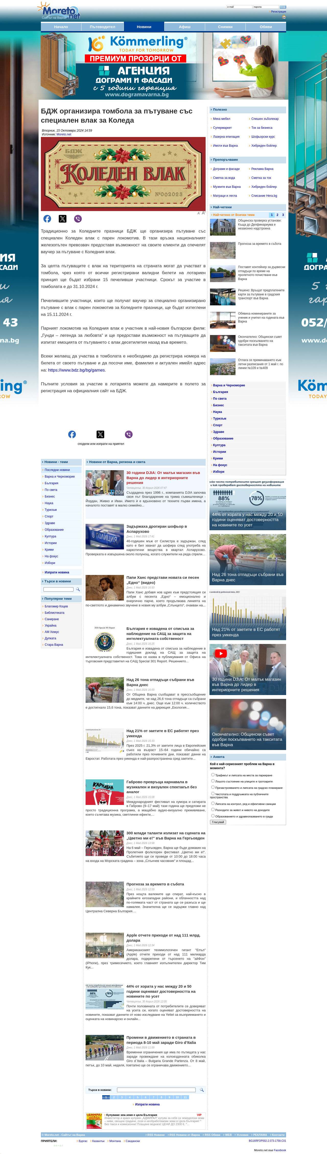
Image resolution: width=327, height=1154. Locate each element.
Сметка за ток (260, 178)
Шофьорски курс (262, 137)
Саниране (52, 619)
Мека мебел (220, 119)
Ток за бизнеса (260, 128)
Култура (50, 536)
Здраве (50, 523)
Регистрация (278, 11)
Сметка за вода (223, 178)
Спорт (49, 516)
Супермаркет (221, 128)
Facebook (280, 1150)
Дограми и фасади (225, 169)
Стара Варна (54, 645)
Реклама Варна (261, 169)
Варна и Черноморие (60, 476)
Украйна (50, 625)
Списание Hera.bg (263, 196)
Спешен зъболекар (264, 119)
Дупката (50, 638)
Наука (49, 503)
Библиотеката (54, 613)
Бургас (82, 1141)
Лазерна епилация (225, 137)
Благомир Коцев (56, 606)
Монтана (114, 1141)
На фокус (51, 556)
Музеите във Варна (226, 187)
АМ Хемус (52, 632)
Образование (54, 530)
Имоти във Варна (224, 145)
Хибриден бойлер (263, 145)
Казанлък (97, 1141)
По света (51, 490)
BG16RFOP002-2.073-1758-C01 (267, 1140)
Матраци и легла (224, 196)
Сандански (132, 1141)
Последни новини (57, 470)
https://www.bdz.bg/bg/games (76, 370)
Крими (49, 549)
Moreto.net (63, 134)
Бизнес (50, 496)
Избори (50, 563)
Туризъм (51, 510)
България (51, 483)
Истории (51, 543)
